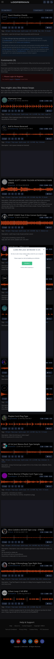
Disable (27, 263)
